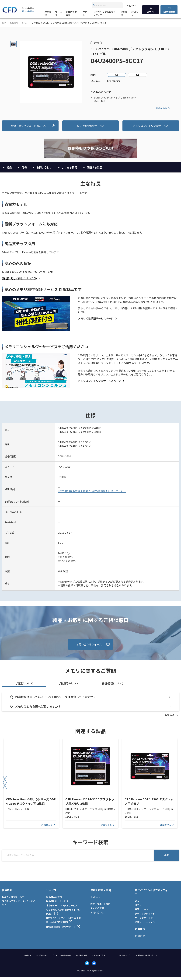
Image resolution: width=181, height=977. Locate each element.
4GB (137, 74)
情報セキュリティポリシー (35, 955)
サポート (86, 13)
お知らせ (134, 13)
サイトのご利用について (102, 955)
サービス (58, 13)
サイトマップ (124, 955)
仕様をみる (163, 108)
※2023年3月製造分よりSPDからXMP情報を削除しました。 (92, 491)
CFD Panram (113, 80)
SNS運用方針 (81, 955)
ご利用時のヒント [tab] (68, 683)
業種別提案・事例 (72, 13)
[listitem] (21, 278)
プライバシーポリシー (61, 955)
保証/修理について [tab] (112, 683)
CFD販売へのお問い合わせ (146, 955)
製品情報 (48, 13)
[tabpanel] (90, 704)
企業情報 (124, 13)
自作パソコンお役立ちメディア (104, 13)
